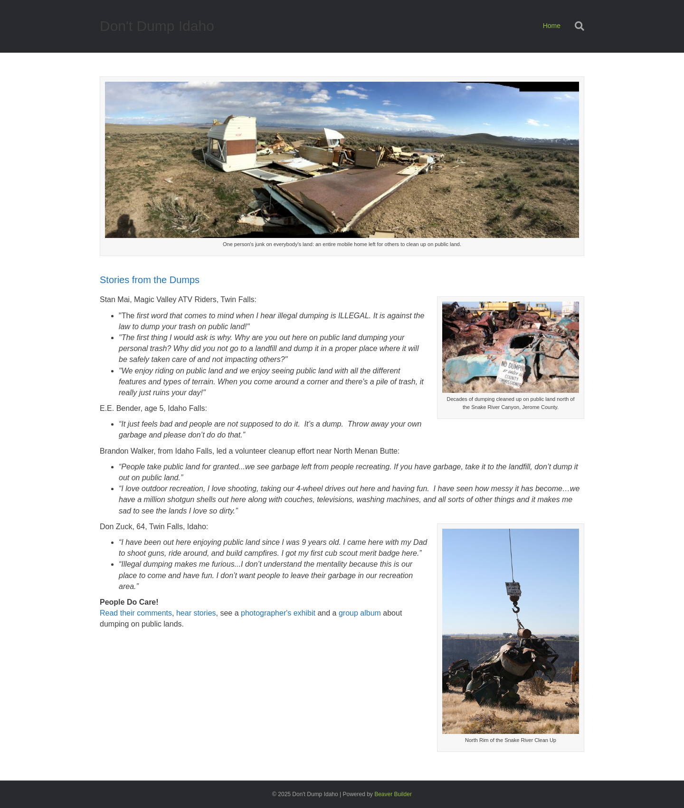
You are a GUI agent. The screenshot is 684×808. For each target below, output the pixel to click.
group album (360, 613)
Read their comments (136, 613)
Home (551, 25)
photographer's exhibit (278, 613)
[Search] (576, 26)
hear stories (196, 613)
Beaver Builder (393, 794)
